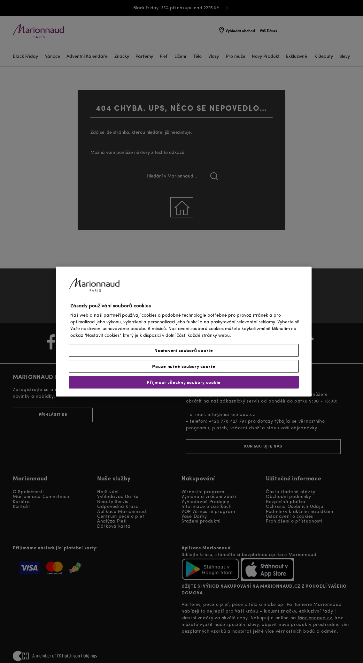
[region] (184, 331)
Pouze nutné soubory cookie (183, 366)
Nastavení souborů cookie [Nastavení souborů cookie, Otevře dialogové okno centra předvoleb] (183, 350)
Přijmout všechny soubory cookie (184, 382)
